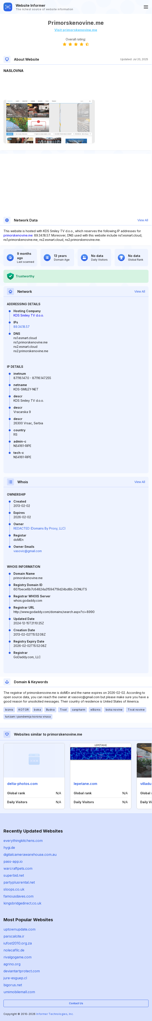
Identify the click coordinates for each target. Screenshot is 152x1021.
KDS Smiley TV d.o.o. (28, 315)
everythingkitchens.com (23, 840)
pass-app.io (13, 861)
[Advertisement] (75, 86)
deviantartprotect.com (21, 971)
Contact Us (76, 1003)
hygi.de (9, 847)
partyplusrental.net (19, 882)
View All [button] (142, 220)
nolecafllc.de (13, 950)
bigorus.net (12, 985)
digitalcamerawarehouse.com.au (30, 854)
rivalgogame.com (17, 957)
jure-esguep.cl (15, 978)
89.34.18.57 (21, 326)
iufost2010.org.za (17, 943)
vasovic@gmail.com (27, 551)
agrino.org (11, 964)
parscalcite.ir (13, 936)
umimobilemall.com (19, 992)
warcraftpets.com (17, 868)
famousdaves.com (18, 896)
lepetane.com (85, 783)
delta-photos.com (22, 783)
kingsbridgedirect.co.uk (22, 903)
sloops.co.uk (13, 889)
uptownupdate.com (19, 929)
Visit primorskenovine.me (75, 30)
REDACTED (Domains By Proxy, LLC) (39, 528)
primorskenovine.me (18, 235)
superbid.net (13, 875)
